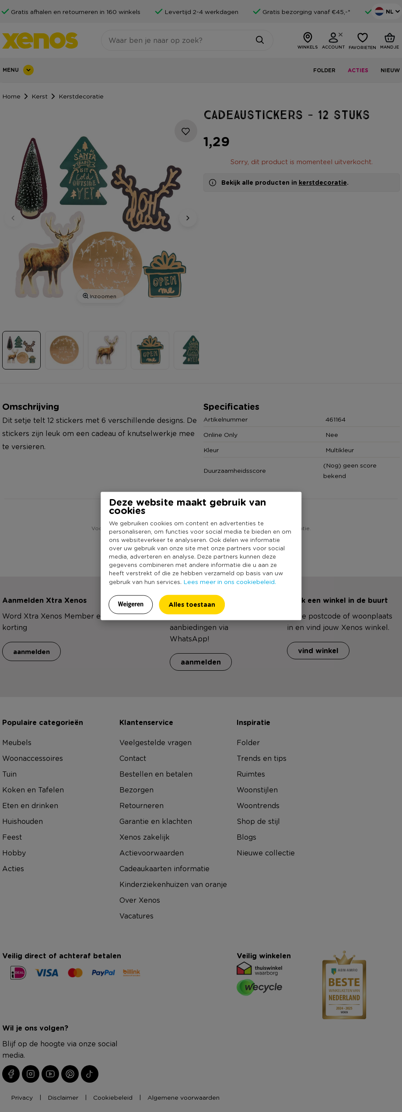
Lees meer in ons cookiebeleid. (229, 581)
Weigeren (131, 604)
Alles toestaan (191, 604)
